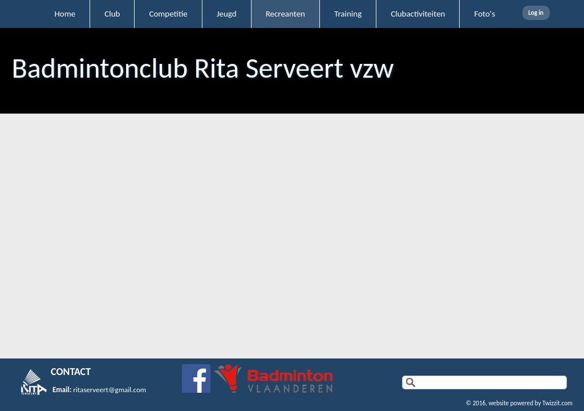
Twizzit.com (557, 403)
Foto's (484, 14)
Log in (536, 13)
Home (64, 14)
